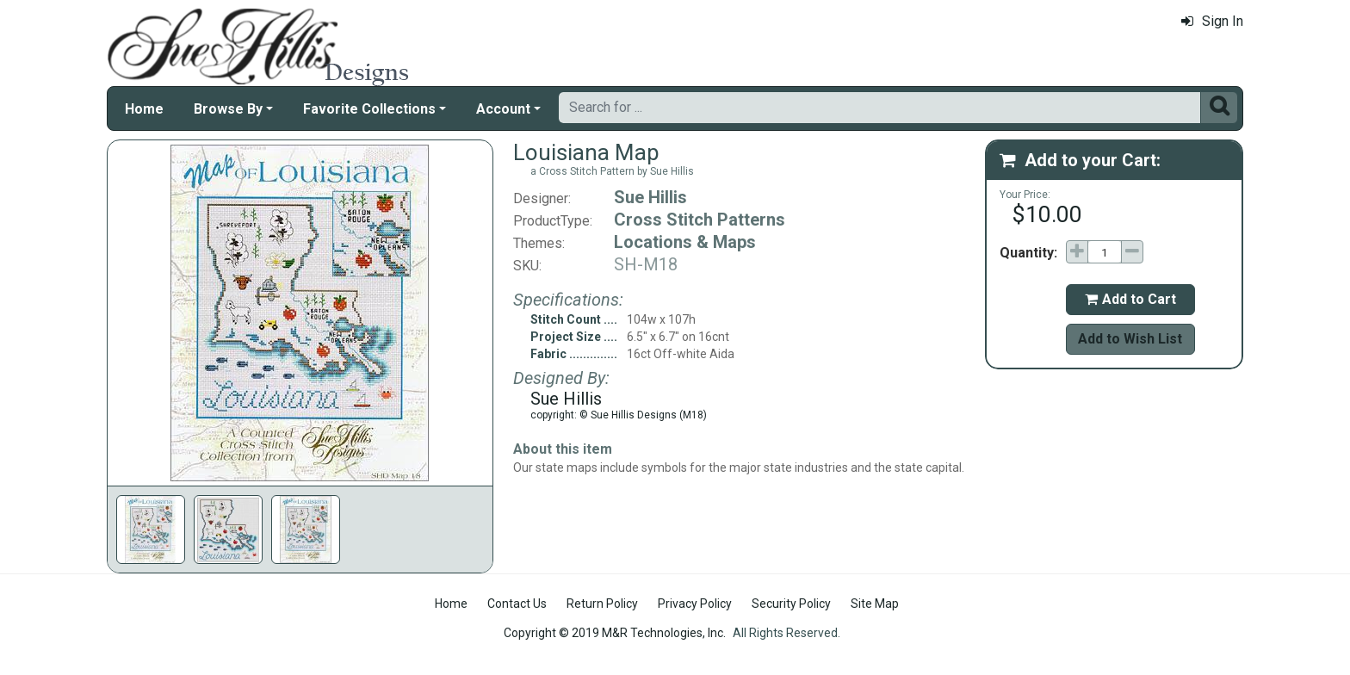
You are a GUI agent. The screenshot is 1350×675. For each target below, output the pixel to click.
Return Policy (602, 603)
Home (144, 109)
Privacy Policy (695, 603)
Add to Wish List (1130, 339)
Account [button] (503, 109)
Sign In (1212, 21)
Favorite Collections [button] (369, 109)
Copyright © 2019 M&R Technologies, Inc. (615, 633)
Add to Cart (1130, 299)
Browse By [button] (228, 109)
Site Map (875, 603)
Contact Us (517, 603)
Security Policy (791, 603)
